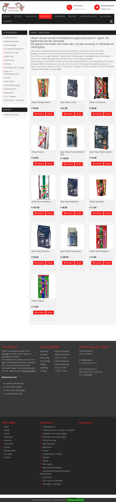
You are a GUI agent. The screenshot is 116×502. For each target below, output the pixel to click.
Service (18, 16)
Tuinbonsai (59, 16)
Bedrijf (7, 16)
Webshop (45, 16)
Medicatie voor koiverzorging (53, 437)
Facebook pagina (28, 371)
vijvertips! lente (88, 16)
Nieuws (72, 16)
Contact (8, 21)
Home (5, 426)
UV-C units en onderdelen (51, 480)
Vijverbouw (45, 477)
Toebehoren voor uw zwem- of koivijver (57, 430)
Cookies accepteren (75, 500)
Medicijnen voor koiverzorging (53, 433)
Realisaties (31, 16)
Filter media (46, 464)
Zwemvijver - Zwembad (50, 484)
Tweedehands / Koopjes (51, 454)
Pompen (44, 457)
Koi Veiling (105, 16)
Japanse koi (46, 447)
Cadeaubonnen (47, 426)
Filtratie (44, 461)
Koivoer (44, 450)
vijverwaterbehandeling (50, 467)
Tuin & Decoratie (48, 440)
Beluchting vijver (47, 443)
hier (59, 69)
